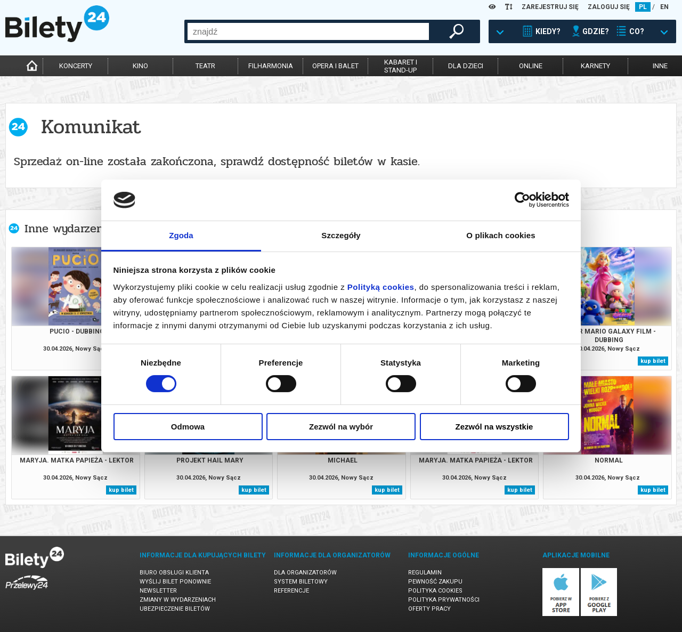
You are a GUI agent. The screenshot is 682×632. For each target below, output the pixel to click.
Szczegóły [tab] (340, 235)
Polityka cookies (435, 590)
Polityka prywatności (444, 599)
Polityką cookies (381, 286)
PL (643, 7)
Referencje (291, 590)
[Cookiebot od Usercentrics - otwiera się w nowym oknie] (522, 200)
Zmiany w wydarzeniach (178, 599)
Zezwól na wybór (341, 426)
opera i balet (335, 66)
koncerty (75, 66)
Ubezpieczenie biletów (175, 608)
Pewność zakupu (435, 581)
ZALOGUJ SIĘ (609, 7)
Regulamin (425, 572)
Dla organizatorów (305, 572)
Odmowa (188, 426)
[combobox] (308, 31)
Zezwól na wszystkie (494, 426)
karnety (595, 66)
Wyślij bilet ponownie (175, 581)
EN (664, 7)
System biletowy (301, 581)
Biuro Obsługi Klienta (174, 572)
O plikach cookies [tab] (500, 235)
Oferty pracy (429, 608)
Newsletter (158, 590)
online (530, 66)
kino (140, 66)
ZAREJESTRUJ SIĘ (550, 7)
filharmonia (270, 66)
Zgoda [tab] (181, 235)
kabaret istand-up (400, 66)
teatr (205, 66)
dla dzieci (465, 66)
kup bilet (652, 361)
